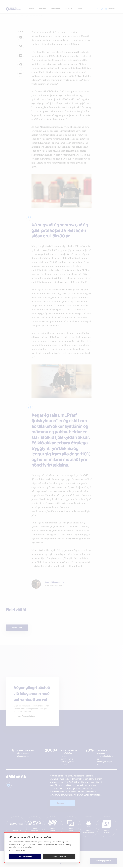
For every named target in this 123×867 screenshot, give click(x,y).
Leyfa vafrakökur (25, 856)
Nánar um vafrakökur (17, 850)
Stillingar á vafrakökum (59, 856)
